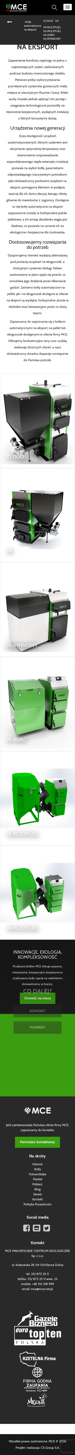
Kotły (37, 1169)
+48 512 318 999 (43, 1284)
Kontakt (37, 1199)
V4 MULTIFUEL (52, 27)
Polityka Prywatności (37, 1204)
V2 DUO (48, 21)
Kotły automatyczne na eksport (32, 26)
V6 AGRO (49, 35)
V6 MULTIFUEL (52, 31)
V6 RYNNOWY (52, 39)
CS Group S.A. (50, 1447)
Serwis (37, 1194)
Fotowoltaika (37, 1174)
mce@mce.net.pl (42, 1289)
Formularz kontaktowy (37, 1142)
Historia (37, 1164)
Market (37, 1179)
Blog (37, 1189)
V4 (56, 21)
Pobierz (37, 1184)
